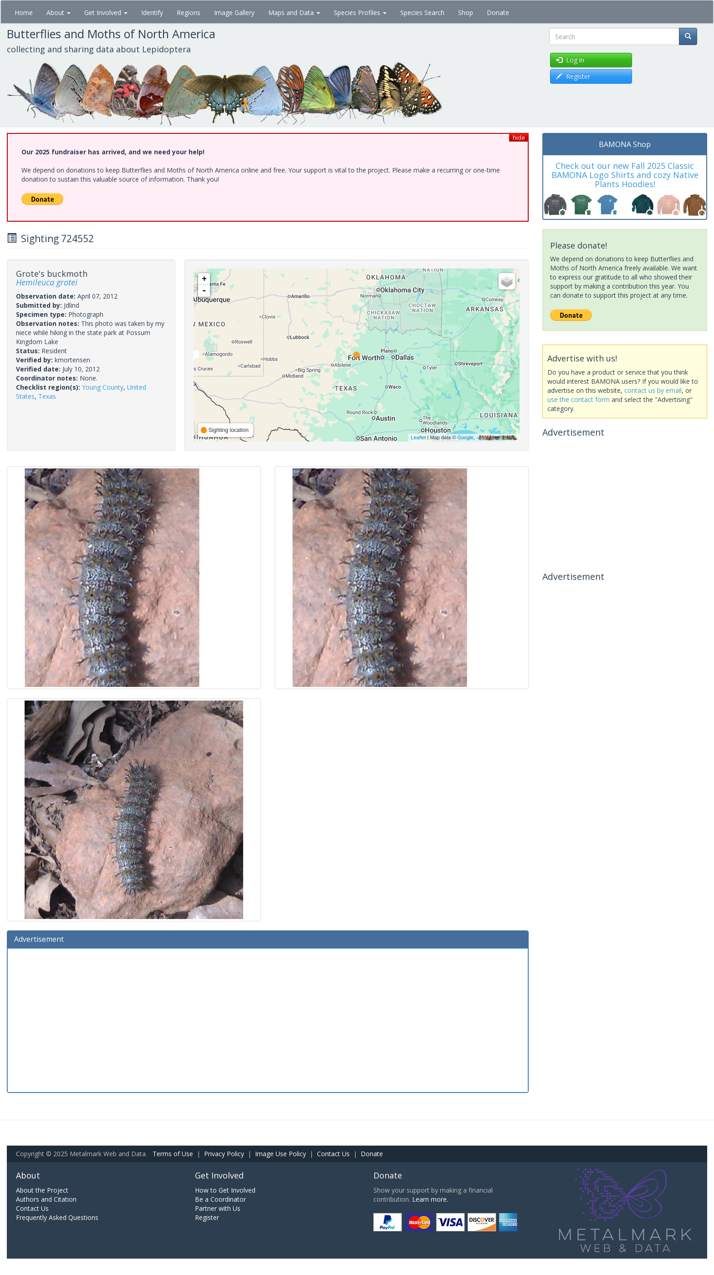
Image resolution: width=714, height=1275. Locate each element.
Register (207, 1217)
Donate (498, 12)
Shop (465, 12)
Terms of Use (173, 1153)
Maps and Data (294, 12)
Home (24, 12)
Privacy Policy (224, 1153)
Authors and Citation (46, 1199)
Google (465, 437)
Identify (152, 12)
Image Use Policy (280, 1153)
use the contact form (578, 399)
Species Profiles (360, 12)
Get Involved (106, 12)
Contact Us (333, 1153)
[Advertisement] (268, 1019)
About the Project (42, 1190)
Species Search (422, 12)
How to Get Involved (225, 1190)
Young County (102, 387)
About (58, 12)
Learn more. (430, 1199)
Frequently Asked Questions (57, 1217)
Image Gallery (234, 12)
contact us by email (653, 390)
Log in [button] (570, 60)
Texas (47, 396)
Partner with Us (217, 1208)
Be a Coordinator (220, 1199)
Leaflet (418, 437)
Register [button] (573, 76)
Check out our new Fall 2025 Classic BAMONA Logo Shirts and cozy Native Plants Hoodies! (625, 174)
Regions (188, 12)
